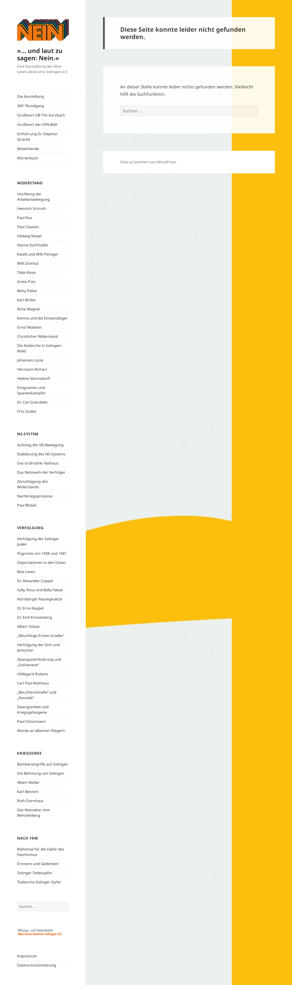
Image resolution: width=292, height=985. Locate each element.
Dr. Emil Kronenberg (34, 617)
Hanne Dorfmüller (33, 245)
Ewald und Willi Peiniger (37, 254)
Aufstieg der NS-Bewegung (40, 444)
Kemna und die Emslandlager (42, 318)
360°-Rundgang (30, 105)
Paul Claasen (28, 226)
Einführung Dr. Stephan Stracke (37, 136)
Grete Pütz (26, 281)
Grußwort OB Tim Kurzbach (41, 115)
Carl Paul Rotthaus (33, 683)
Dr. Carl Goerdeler (32, 402)
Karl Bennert (28, 791)
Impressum (27, 956)
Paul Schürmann (31, 721)
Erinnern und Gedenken (38, 863)
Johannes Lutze (30, 360)
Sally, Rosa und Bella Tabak (40, 589)
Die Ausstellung (30, 96)
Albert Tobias (28, 626)
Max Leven (26, 571)
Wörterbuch (27, 158)
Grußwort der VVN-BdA (37, 124)
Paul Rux (24, 217)
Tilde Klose (26, 272)
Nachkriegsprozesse (34, 496)
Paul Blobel (26, 505)
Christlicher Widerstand (37, 336)
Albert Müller (28, 782)
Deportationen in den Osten (41, 562)
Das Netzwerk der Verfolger (41, 472)
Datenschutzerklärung (36, 965)
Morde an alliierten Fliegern (41, 730)
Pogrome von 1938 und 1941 (42, 553)
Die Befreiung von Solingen (40, 773)
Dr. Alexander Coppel (35, 580)
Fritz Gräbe (26, 411)
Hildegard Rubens (32, 673)
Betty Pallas (27, 290)
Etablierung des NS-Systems (41, 454)
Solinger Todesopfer (34, 872)
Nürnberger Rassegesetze (39, 599)
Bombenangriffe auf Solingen (42, 764)
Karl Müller (26, 299)
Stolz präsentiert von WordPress (148, 161)
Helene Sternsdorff (33, 378)
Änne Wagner (29, 309)
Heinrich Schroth (31, 208)
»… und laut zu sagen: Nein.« (40, 54)
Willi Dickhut (28, 263)
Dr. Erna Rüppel (30, 608)
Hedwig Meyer (29, 235)
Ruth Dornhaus (30, 800)
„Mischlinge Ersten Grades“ (40, 635)
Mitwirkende (28, 148)
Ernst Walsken (29, 327)
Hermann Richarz (32, 369)
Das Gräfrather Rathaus (37, 463)
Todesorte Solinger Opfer (39, 882)
